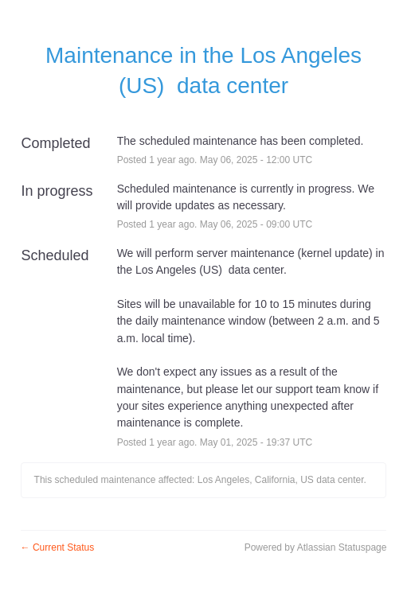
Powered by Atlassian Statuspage (316, 547)
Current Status (58, 547)
